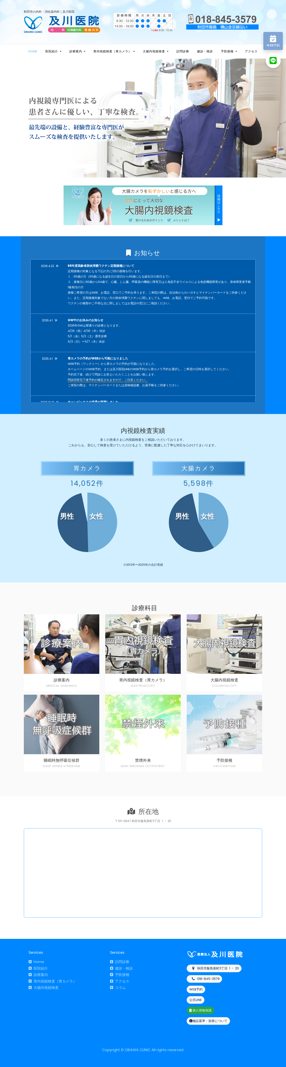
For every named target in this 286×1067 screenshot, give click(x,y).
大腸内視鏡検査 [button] (154, 51)
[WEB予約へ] (273, 41)
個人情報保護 (200, 1010)
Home (32, 51)
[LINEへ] (273, 60)
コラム (118, 987)
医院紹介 (38, 968)
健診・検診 (205, 51)
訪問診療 (182, 51)
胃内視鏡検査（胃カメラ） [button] (112, 51)
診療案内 (38, 974)
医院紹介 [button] (52, 51)
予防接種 (119, 974)
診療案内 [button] (76, 51)
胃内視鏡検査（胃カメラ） (52, 981)
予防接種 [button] (228, 51)
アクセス (251, 51)
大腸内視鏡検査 (44, 987)
